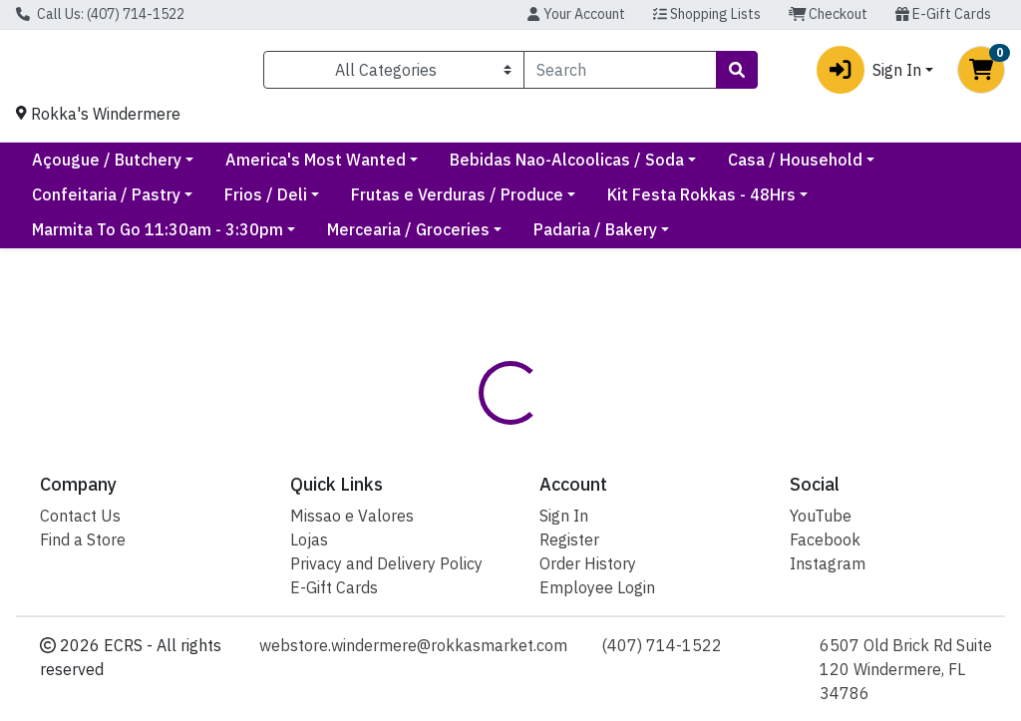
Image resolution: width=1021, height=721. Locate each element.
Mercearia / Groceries (408, 237)
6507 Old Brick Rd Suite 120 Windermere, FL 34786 (906, 669)
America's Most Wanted (485, 168)
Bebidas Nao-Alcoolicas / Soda (736, 168)
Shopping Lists (707, 14)
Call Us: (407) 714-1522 (100, 14)
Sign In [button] (869, 74)
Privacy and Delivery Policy (386, 563)
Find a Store (83, 539)
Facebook (825, 539)
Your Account (575, 14)
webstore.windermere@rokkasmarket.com (413, 645)
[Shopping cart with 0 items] (981, 74)
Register (569, 539)
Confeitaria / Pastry (284, 202)
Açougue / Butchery (276, 168)
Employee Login (597, 587)
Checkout (828, 14)
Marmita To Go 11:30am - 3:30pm (157, 237)
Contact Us (80, 516)
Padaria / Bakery (595, 237)
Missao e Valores (352, 516)
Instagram (827, 563)
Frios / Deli (444, 202)
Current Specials (95, 168)
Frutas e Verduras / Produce (635, 202)
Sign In (563, 516)
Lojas (309, 539)
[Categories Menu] (393, 74)
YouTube (820, 516)
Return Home (511, 383)
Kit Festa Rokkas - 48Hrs (880, 202)
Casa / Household (99, 202)
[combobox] (620, 74)
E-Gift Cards (943, 14)
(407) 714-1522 (661, 645)
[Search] (620, 74)
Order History (587, 563)
